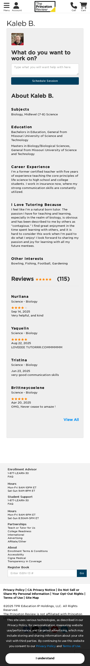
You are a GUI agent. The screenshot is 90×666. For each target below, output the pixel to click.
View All (71, 420)
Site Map (32, 597)
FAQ (10, 476)
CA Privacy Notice (41, 590)
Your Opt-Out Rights (67, 593)
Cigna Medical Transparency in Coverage (25, 560)
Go (82, 573)
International (16, 534)
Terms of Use (71, 646)
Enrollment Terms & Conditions (28, 551)
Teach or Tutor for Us (21, 527)
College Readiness (19, 531)
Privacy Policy (46, 646)
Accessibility (16, 554)
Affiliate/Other (17, 541)
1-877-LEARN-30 (18, 473)
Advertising (15, 538)
